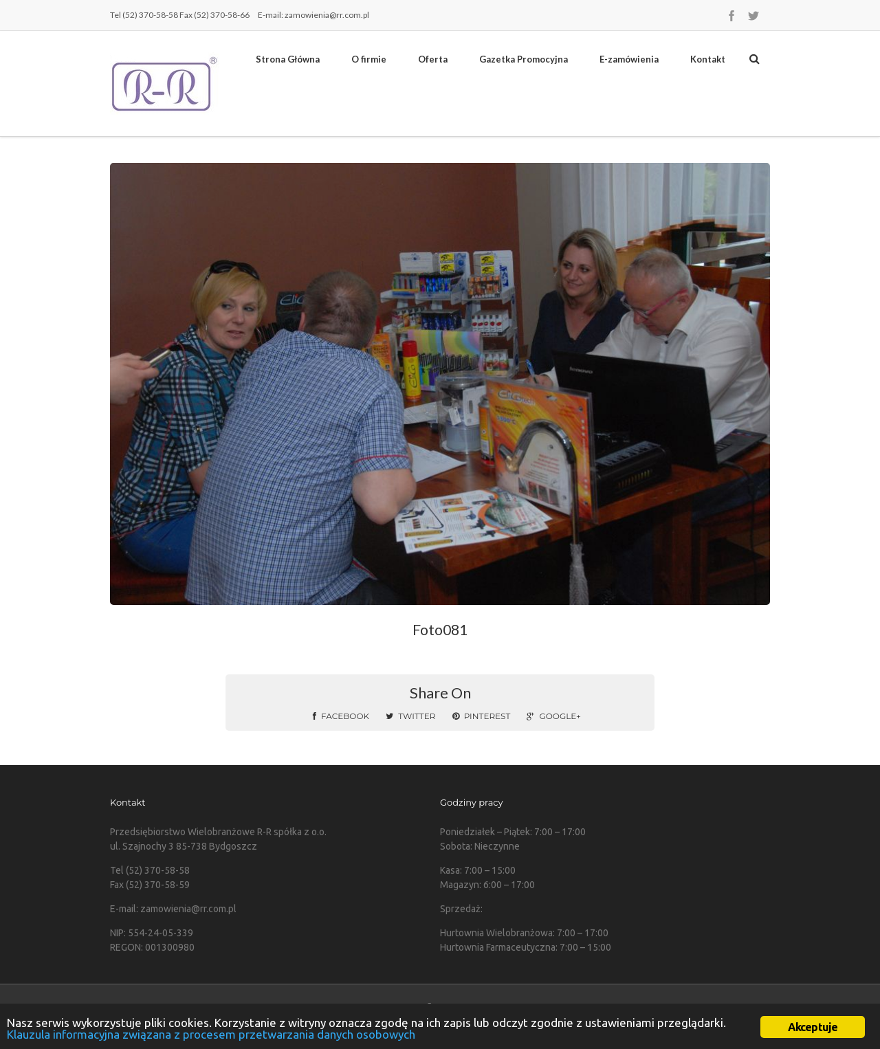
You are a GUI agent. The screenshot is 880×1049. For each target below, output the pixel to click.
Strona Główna (288, 59)
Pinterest (481, 716)
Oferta (433, 59)
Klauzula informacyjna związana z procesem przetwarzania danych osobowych (211, 1034)
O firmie (368, 59)
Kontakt (707, 59)
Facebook (341, 716)
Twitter (410, 716)
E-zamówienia (629, 59)
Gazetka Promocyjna (523, 59)
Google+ (553, 716)
